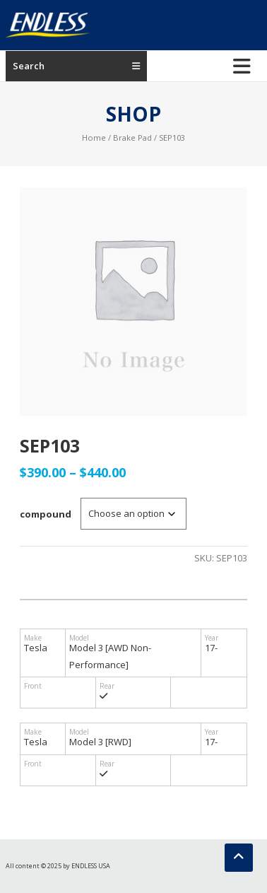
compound (45, 514)
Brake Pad (132, 137)
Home (94, 137)
